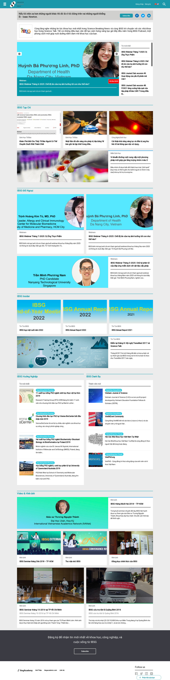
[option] (68, 70)
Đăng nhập (140, 4)
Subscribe (85, 651)
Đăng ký (148, 4)
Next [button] (116, 54)
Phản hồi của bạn (147, 678)
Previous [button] (19, 54)
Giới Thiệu (38, 670)
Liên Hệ (62, 670)
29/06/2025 (113, 81)
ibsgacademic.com (50, 670)
